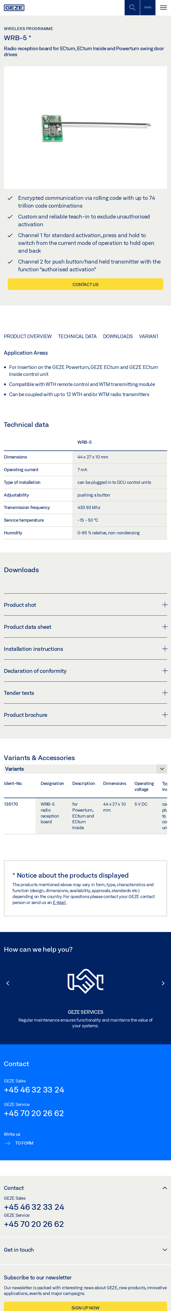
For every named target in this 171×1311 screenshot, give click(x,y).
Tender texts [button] (85, 693)
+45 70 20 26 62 (34, 1113)
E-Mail (59, 902)
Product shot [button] (85, 605)
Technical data (77, 336)
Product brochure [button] (85, 715)
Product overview (28, 336)
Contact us (85, 284)
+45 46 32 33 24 (34, 1089)
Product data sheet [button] (85, 627)
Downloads (118, 336)
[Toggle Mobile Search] (132, 7)
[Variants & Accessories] (85, 770)
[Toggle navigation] (163, 7)
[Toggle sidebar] (147, 7)
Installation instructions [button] (85, 649)
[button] (5, 983)
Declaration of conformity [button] (85, 671)
